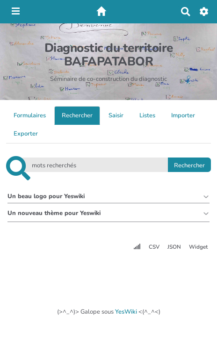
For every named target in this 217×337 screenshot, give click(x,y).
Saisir (115, 115)
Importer (183, 115)
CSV (154, 247)
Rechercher (77, 115)
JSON (174, 247)
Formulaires (30, 115)
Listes (147, 115)
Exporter (26, 133)
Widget (198, 247)
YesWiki (126, 312)
